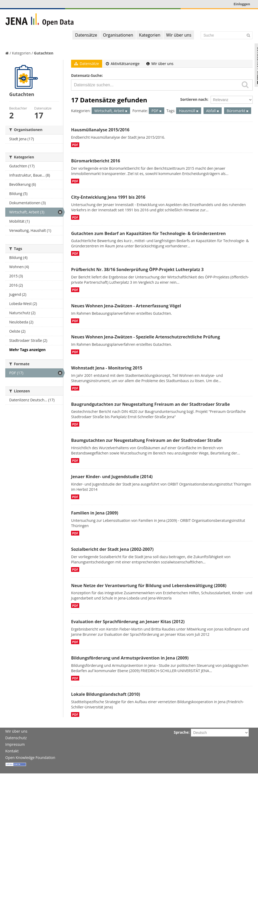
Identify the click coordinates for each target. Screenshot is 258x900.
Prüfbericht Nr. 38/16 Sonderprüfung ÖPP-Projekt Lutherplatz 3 (137, 269)
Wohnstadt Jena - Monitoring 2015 (106, 368)
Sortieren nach (193, 99)
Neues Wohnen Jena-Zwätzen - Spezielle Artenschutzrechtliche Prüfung (145, 337)
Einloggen (242, 4)
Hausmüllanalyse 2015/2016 (100, 130)
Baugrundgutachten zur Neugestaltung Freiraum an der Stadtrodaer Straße (150, 404)
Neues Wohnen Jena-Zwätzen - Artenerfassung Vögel (126, 306)
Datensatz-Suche (86, 75)
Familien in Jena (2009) (94, 513)
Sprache (181, 732)
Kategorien (149, 35)
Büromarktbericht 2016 (95, 161)
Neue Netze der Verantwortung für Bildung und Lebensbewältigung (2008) (148, 585)
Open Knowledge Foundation (30, 757)
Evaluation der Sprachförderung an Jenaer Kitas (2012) (128, 621)
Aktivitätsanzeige (123, 63)
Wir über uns (178, 35)
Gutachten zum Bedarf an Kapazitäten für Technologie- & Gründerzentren (148, 233)
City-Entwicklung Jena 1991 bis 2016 (108, 197)
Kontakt (12, 750)
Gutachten (43, 53)
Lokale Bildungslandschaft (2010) (105, 694)
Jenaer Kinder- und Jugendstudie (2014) (112, 476)
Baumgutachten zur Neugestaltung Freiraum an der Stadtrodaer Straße (146, 440)
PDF (75, 145)
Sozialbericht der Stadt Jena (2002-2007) (112, 549)
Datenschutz (16, 737)
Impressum (15, 744)
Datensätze (86, 35)
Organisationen (118, 35)
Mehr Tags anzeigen (27, 349)
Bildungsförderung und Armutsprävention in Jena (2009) (129, 658)
